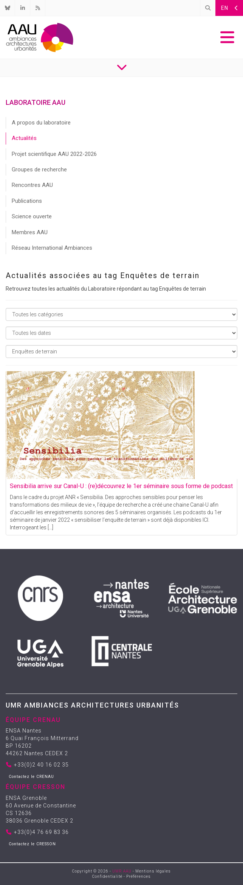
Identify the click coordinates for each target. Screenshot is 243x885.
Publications (27, 201)
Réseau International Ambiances (52, 247)
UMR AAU (122, 871)
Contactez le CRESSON (32, 843)
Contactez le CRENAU (31, 776)
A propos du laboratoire (41, 122)
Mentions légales (153, 871)
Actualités (24, 138)
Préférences (138, 876)
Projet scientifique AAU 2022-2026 (54, 154)
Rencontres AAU (32, 185)
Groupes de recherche (39, 169)
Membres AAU (30, 232)
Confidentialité (107, 876)
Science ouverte (32, 216)
